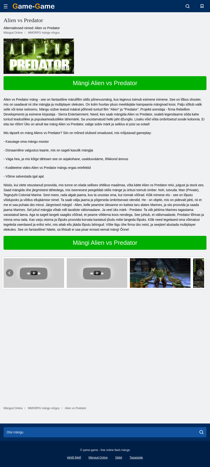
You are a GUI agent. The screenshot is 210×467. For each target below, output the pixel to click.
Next (200, 273)
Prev (9, 273)
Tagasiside (136, 457)
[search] (201, 432)
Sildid (118, 457)
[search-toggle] (188, 6)
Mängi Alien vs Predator (105, 83)
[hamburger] (6, 6)
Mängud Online (98, 457)
